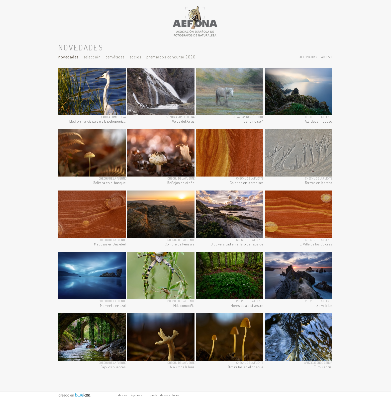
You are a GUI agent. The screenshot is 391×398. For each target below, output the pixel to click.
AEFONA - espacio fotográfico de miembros (195, 21)
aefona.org (308, 57)
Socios (135, 56)
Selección (92, 56)
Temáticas (115, 56)
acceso (326, 57)
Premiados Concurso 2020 (171, 56)
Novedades (68, 56)
